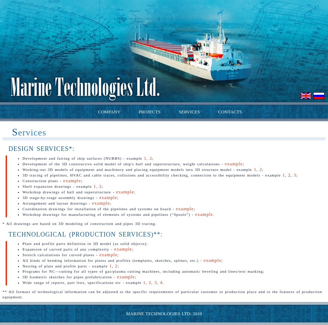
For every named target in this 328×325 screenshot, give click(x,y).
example (234, 163)
